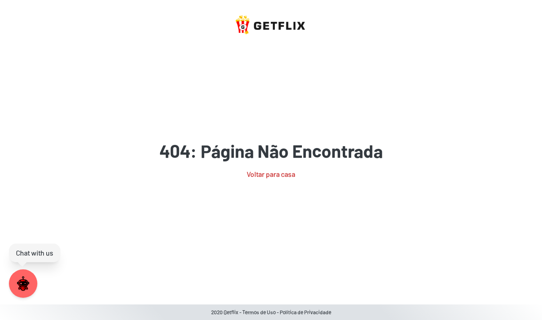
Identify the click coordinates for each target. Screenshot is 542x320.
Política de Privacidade (305, 312)
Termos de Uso (259, 312)
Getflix (231, 312)
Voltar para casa (271, 174)
